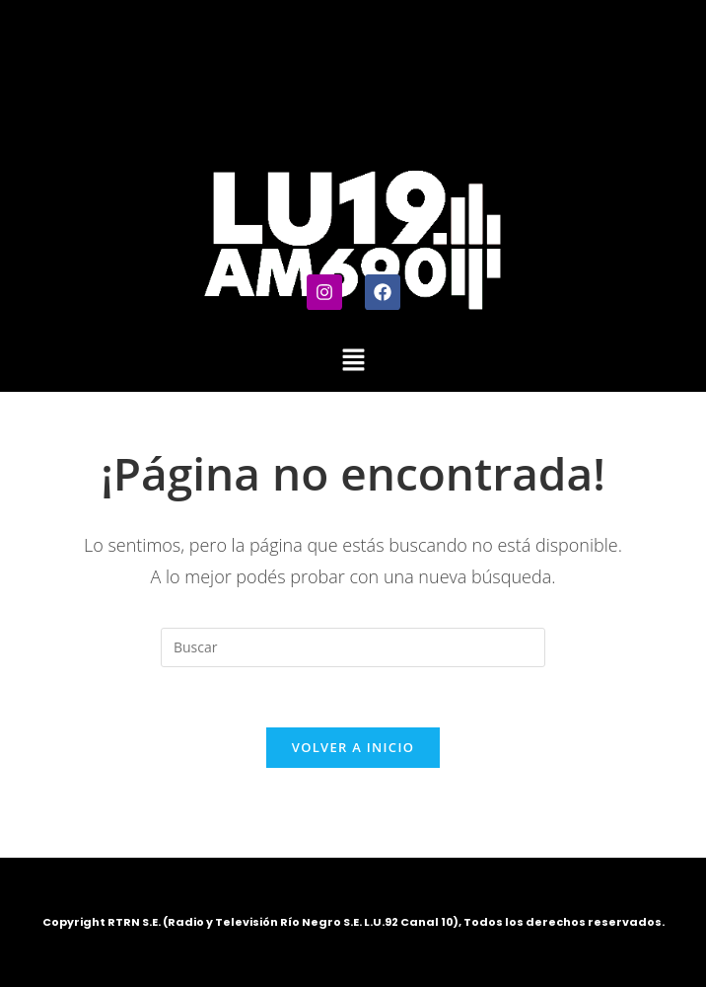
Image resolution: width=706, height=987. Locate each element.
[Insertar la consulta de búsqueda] (353, 647)
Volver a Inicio (353, 747)
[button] (353, 360)
